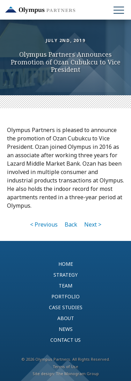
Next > (92, 224)
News (66, 329)
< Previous (44, 224)
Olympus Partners (40, 10)
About (65, 318)
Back (71, 224)
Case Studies (65, 307)
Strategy (65, 274)
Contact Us (65, 340)
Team (65, 285)
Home (65, 264)
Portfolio (65, 296)
